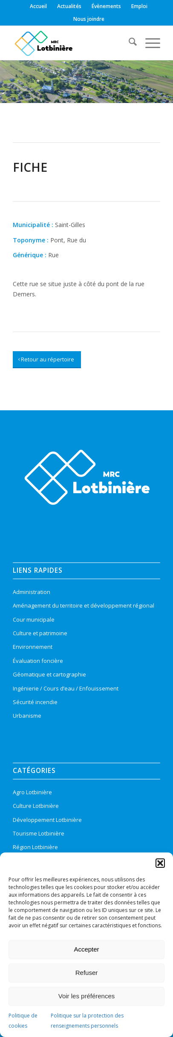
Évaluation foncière (38, 661)
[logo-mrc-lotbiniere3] (71, 43)
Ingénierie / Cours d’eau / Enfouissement (65, 688)
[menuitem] (39, 6)
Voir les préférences (86, 996)
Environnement (32, 647)
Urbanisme (27, 715)
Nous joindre (88, 19)
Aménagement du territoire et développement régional (83, 605)
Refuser (86, 972)
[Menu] (148, 43)
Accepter (86, 949)
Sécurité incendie (35, 702)
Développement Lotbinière (47, 820)
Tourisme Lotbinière (38, 833)
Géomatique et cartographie (49, 674)
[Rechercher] (128, 43)
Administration (31, 592)
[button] (160, 863)
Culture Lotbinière (36, 806)
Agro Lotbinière (32, 792)
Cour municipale (34, 619)
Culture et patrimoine (40, 633)
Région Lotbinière (35, 847)
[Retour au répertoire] (47, 359)
